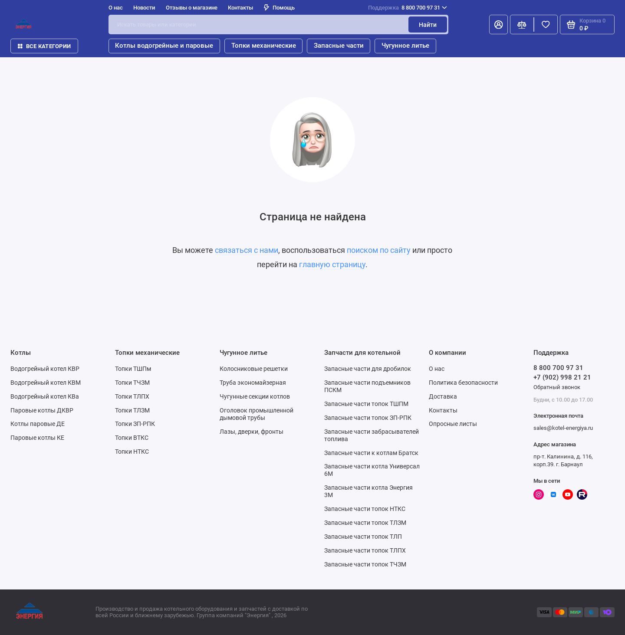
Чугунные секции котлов (255, 396)
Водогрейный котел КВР (44, 368)
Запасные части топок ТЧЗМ (365, 564)
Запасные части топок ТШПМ (366, 403)
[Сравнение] (521, 24)
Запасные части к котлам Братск (371, 452)
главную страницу (332, 264)
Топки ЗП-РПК (135, 423)
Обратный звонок (556, 387)
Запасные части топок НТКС (364, 508)
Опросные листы (453, 423)
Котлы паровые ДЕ (37, 423)
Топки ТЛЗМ (132, 410)
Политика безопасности (463, 382)
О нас (116, 7)
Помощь (279, 7)
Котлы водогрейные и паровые (164, 45)
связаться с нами (246, 250)
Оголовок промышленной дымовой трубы (256, 414)
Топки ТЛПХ (132, 396)
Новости (144, 7)
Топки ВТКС (131, 437)
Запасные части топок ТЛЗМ (365, 522)
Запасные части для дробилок (367, 368)
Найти (428, 24)
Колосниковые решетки (254, 368)
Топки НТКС (132, 451)
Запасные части (339, 45)
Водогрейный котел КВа (44, 396)
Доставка (443, 396)
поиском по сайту (379, 250)
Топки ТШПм (133, 368)
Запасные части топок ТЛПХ (365, 550)
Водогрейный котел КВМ (45, 382)
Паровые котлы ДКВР (41, 410)
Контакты (240, 7)
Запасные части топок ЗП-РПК (367, 417)
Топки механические (263, 45)
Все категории (44, 46)
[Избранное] (545, 24)
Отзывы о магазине (191, 7)
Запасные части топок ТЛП (363, 536)
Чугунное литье (405, 45)
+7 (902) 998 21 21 (562, 377)
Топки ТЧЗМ (132, 382)
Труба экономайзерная (253, 382)
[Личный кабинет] (498, 24)
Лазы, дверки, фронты (251, 431)
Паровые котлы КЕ (37, 437)
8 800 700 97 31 (407, 7)
